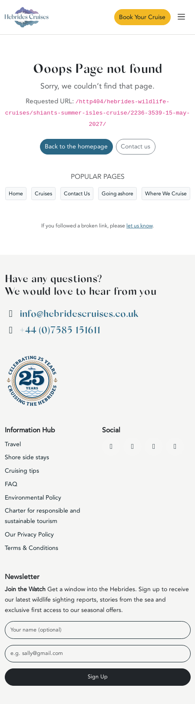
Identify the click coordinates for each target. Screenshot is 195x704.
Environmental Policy (33, 497)
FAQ (11, 484)
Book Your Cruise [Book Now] (142, 17)
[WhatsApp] (175, 447)
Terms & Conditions (31, 548)
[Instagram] (154, 447)
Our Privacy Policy (29, 534)
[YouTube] (132, 447)
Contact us (135, 146)
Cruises (43, 193)
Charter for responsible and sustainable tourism (42, 516)
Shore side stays (27, 457)
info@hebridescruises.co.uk (79, 314)
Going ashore (117, 193)
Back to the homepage (76, 146)
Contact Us (77, 193)
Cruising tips (22, 471)
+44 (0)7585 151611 (60, 330)
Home (16, 193)
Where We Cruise (166, 193)
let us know (139, 225)
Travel (13, 444)
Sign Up (98, 677)
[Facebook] (111, 447)
